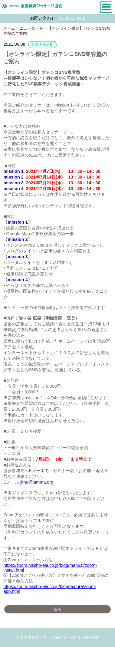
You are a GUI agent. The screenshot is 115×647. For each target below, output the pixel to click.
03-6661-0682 (71, 18)
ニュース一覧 (31, 28)
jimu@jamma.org (36, 482)
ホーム (9, 28)
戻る (57, 609)
